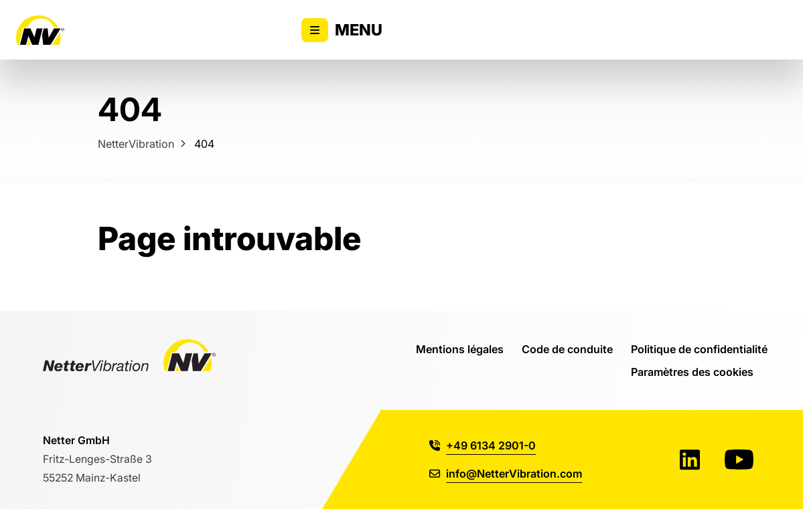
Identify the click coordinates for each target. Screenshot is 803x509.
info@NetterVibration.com (505, 473)
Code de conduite (567, 348)
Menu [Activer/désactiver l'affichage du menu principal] (342, 30)
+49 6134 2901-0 (482, 445)
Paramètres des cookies (692, 371)
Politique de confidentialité (699, 348)
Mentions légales (460, 348)
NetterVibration (136, 143)
